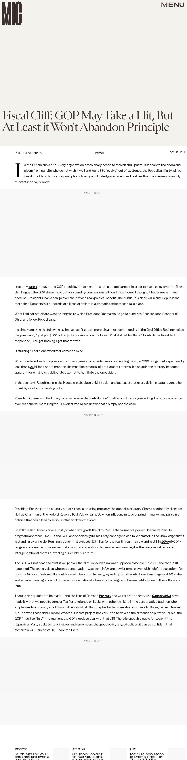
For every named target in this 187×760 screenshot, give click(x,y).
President (168, 335)
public (128, 298)
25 (32, 366)
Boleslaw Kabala (30, 153)
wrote (32, 286)
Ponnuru (105, 595)
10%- (165, 541)
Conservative (161, 595)
